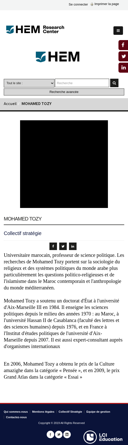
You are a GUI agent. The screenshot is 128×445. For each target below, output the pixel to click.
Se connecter (78, 4)
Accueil (10, 104)
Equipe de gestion (98, 411)
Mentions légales (43, 411)
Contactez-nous (16, 417)
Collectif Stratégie (70, 411)
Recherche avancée (64, 92)
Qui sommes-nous (16, 411)
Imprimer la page (104, 4)
